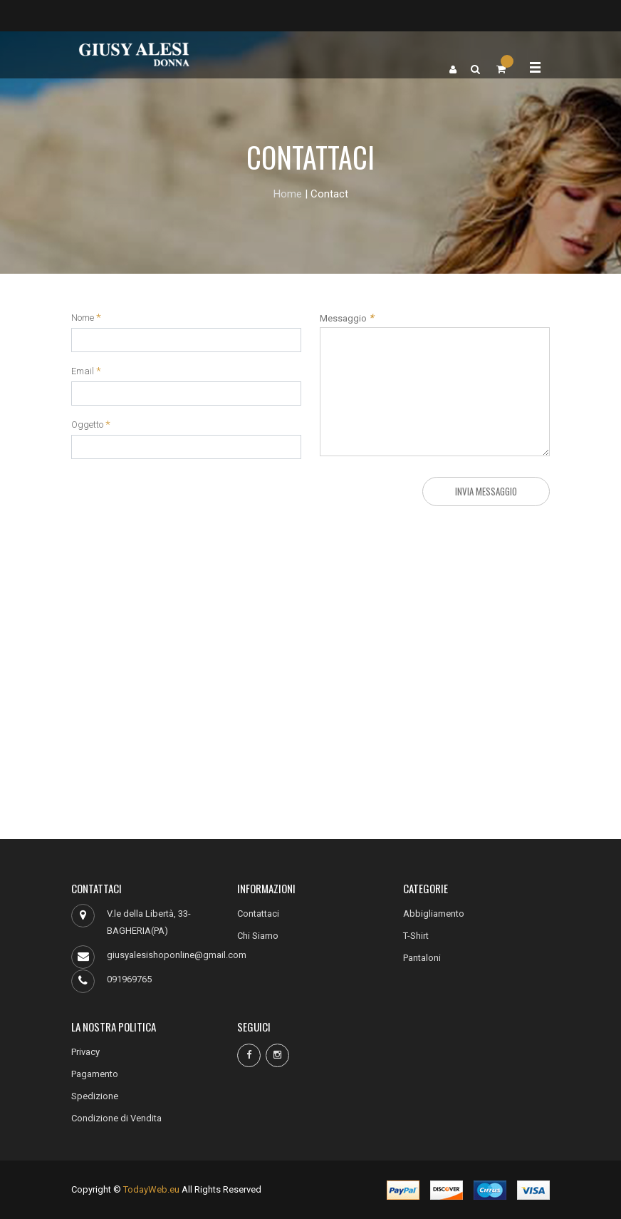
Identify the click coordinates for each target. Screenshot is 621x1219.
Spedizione (94, 1096)
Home (287, 193)
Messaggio (346, 318)
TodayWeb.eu (151, 1189)
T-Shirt (416, 935)
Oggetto (87, 424)
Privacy (85, 1051)
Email (82, 371)
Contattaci (258, 913)
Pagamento (94, 1074)
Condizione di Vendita (116, 1118)
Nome (82, 317)
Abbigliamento (433, 913)
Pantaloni (422, 957)
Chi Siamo (257, 935)
